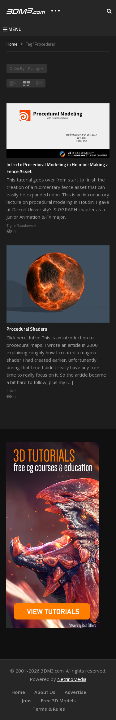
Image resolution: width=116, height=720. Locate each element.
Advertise (75, 692)
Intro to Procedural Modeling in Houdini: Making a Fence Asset (57, 168)
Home (18, 692)
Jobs (27, 700)
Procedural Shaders (26, 329)
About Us (44, 692)
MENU (12, 29)
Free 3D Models (58, 700)
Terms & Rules (48, 709)
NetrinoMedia (71, 679)
